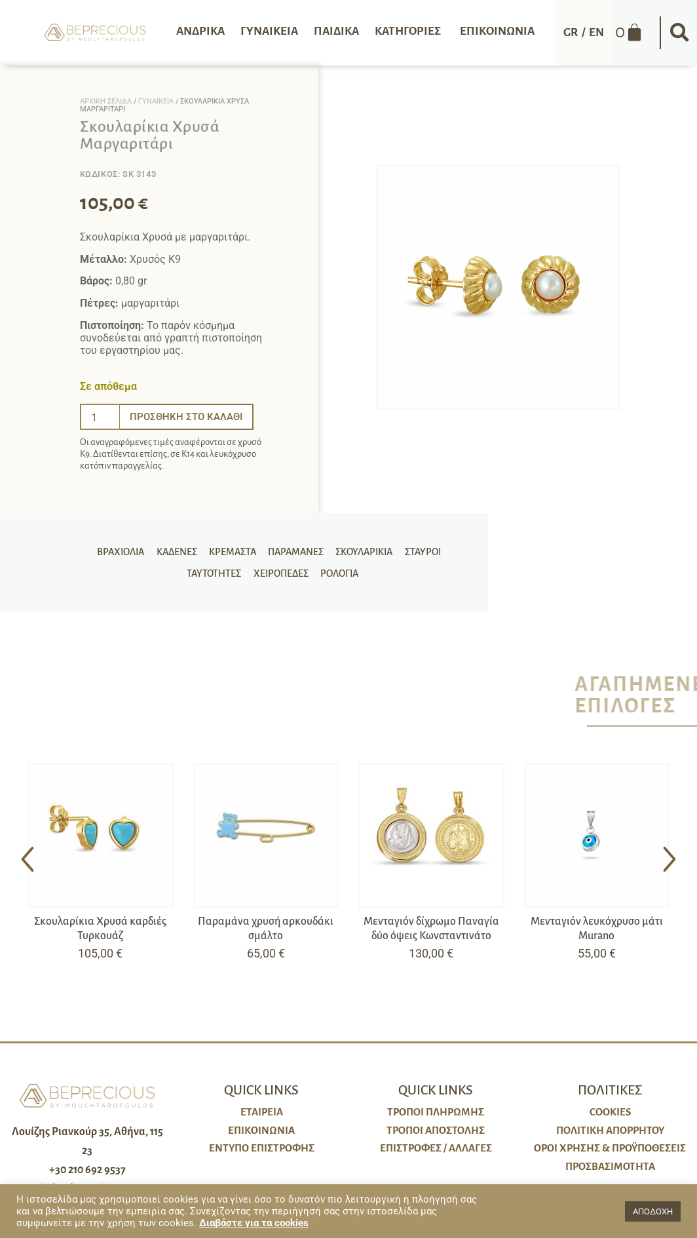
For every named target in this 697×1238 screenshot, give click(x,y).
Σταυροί (388, 548)
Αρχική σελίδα (106, 101)
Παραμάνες (264, 548)
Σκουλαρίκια (331, 548)
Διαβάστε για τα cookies (254, 1223)
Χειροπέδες (246, 576)
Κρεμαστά (202, 548)
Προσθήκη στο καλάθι (189, 416)
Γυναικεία (156, 101)
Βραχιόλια (93, 548)
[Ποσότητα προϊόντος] (100, 417)
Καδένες (148, 548)
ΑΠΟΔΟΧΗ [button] (653, 1211)
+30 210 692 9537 (87, 1170)
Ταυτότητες (444, 548)
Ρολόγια (303, 576)
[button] (679, 32)
